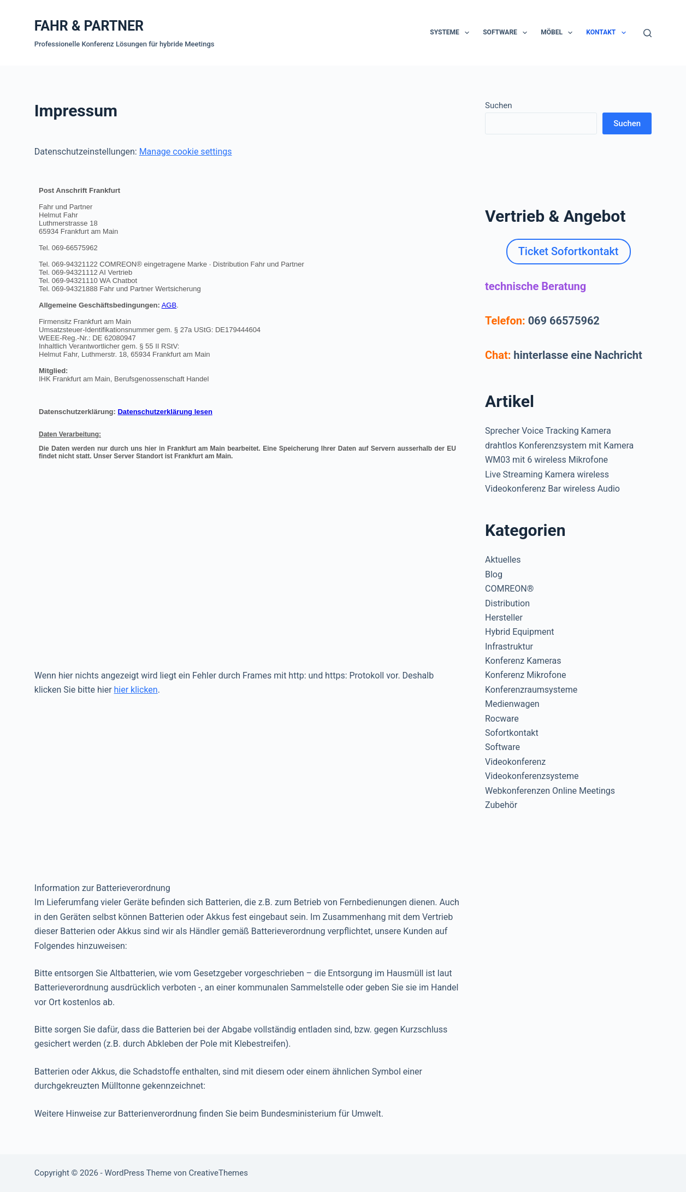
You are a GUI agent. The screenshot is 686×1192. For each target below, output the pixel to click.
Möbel (559, 32)
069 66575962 (564, 320)
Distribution (507, 603)
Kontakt (608, 32)
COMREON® (509, 588)
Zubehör (501, 805)
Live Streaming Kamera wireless (547, 474)
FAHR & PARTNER (89, 26)
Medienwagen (512, 704)
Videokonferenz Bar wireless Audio (552, 488)
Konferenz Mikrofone (525, 675)
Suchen (498, 105)
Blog (493, 574)
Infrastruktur (509, 646)
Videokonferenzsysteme (532, 776)
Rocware (502, 718)
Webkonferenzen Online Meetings (550, 791)
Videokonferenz (515, 762)
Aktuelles (503, 559)
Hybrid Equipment (519, 632)
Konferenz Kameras (523, 661)
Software (507, 32)
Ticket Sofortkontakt (568, 251)
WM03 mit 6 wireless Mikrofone (546, 460)
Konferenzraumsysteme (531, 689)
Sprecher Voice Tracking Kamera (548, 431)
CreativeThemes (218, 1173)
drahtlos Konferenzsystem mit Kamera (559, 445)
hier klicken (136, 689)
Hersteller (504, 617)
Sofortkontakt (512, 733)
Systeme (452, 32)
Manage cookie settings (185, 151)
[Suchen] (647, 33)
